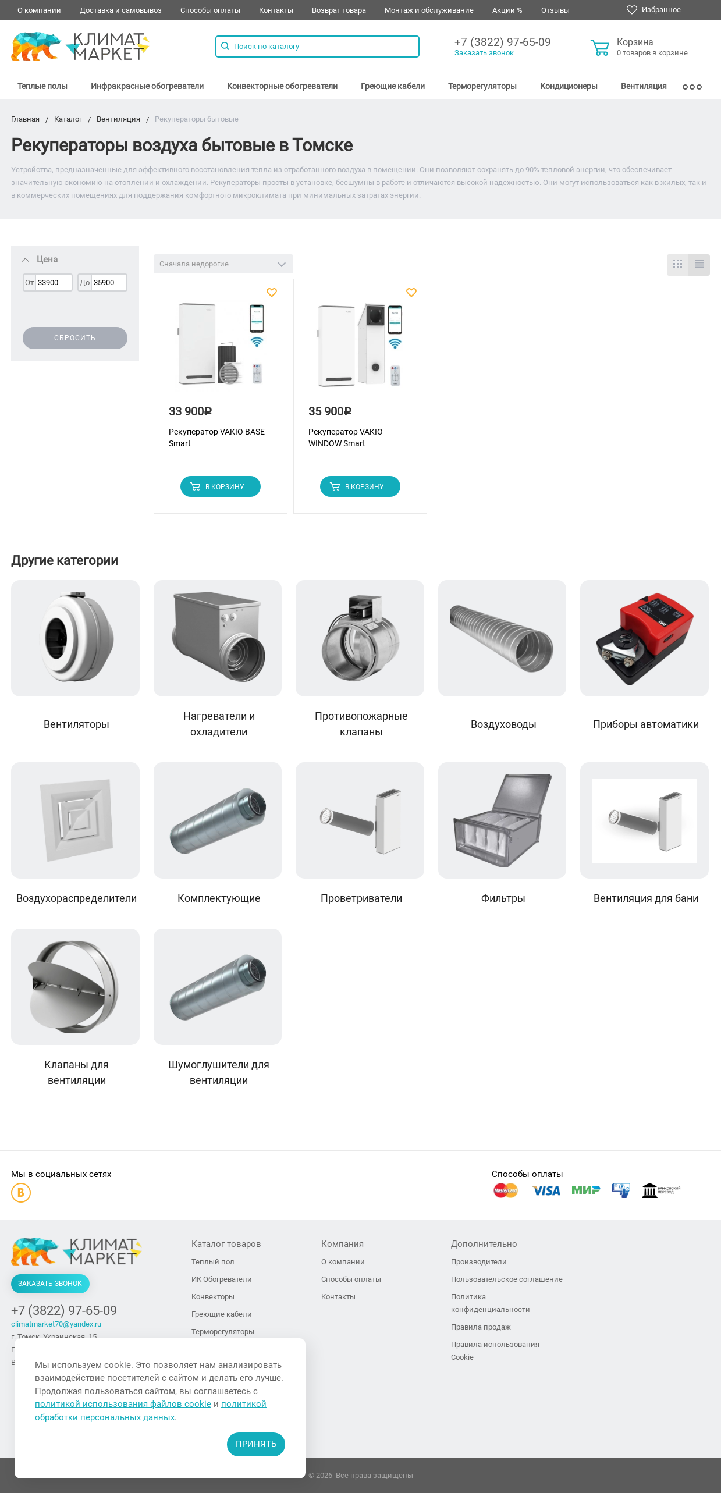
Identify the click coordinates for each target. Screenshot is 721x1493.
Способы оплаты (210, 10)
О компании (39, 10)
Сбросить (75, 338)
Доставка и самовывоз (121, 10)
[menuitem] (42, 86)
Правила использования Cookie (495, 1351)
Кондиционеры (569, 86)
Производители (479, 1261)
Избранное (654, 10)
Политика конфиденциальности (490, 1303)
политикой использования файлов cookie (123, 1404)
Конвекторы (213, 1296)
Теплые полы (42, 86)
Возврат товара (339, 10)
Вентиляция (644, 86)
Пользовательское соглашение (507, 1279)
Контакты (276, 10)
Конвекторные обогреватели (282, 86)
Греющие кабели (393, 86)
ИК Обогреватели (221, 1279)
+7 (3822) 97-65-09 (502, 42)
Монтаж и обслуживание (429, 10)
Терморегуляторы (482, 86)
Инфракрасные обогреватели (147, 86)
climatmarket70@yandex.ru (56, 1324)
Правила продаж (481, 1327)
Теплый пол (213, 1261)
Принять (256, 1444)
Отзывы (555, 10)
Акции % (507, 10)
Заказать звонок (484, 52)
